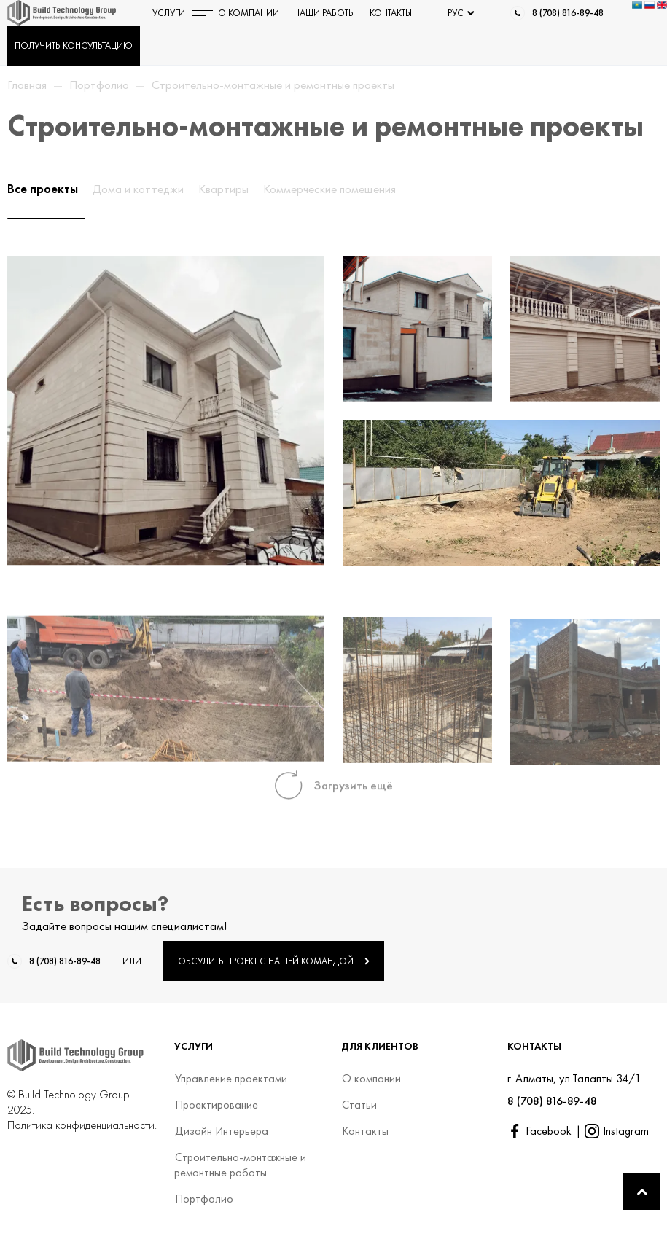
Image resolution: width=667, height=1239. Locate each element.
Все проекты (42, 189)
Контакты (365, 1130)
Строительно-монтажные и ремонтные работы (240, 1164)
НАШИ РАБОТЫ (324, 13)
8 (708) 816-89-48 (568, 13)
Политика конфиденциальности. (82, 1125)
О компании (371, 1078)
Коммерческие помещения (329, 189)
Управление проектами (230, 1078)
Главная (27, 85)
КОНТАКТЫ (391, 13)
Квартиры (223, 189)
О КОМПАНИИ (248, 13)
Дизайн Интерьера (221, 1130)
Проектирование (216, 1104)
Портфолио (99, 85)
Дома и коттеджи (138, 189)
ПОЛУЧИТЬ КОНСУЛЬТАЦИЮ (74, 45)
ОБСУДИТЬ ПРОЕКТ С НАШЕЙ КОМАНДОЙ (274, 961)
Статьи (359, 1104)
